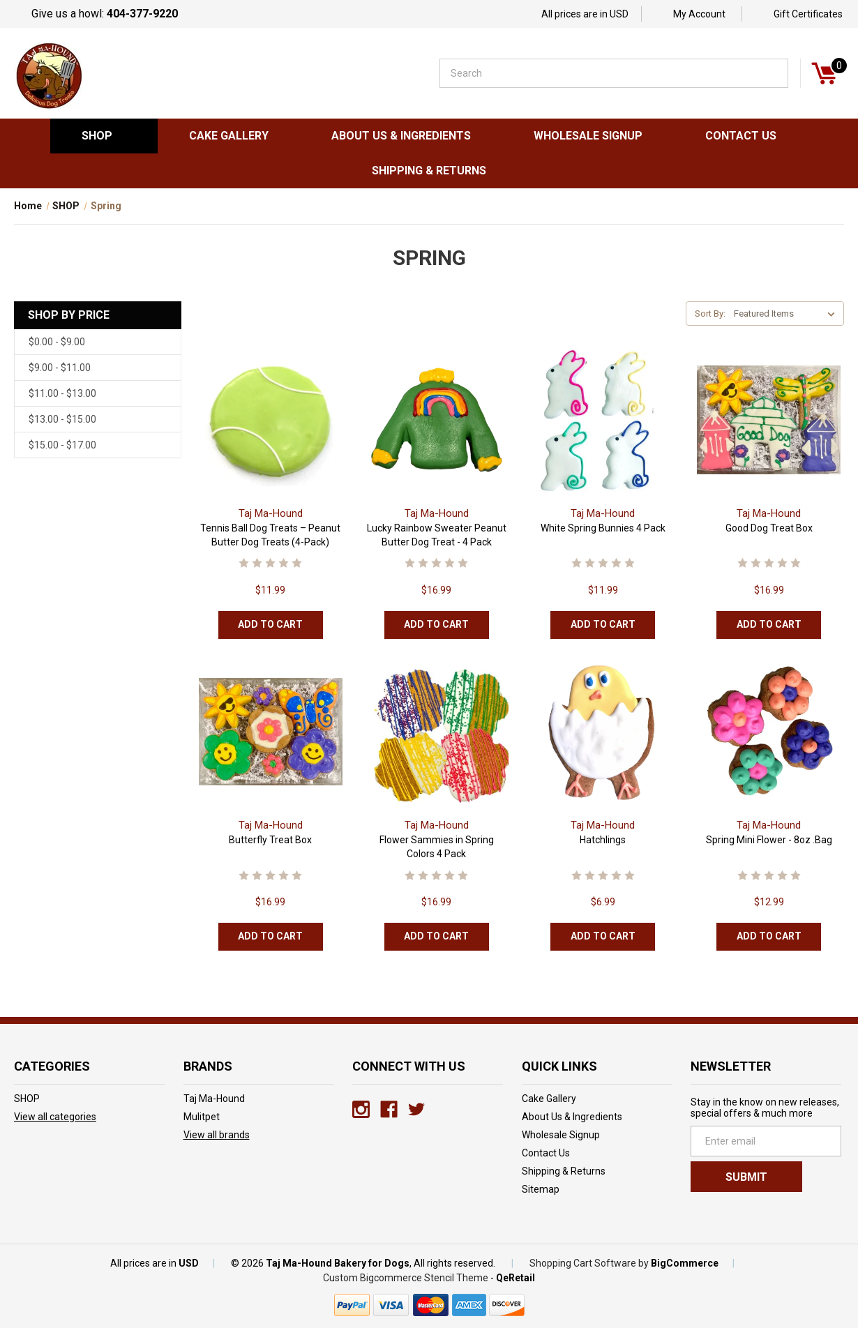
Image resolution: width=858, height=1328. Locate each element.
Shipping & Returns (429, 170)
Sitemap (540, 1189)
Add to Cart (270, 624)
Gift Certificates (808, 14)
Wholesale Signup (588, 135)
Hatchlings (603, 839)
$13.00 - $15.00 (62, 419)
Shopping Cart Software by (589, 1263)
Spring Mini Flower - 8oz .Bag (769, 839)
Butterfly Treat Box (270, 839)
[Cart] (823, 73)
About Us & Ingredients (401, 135)
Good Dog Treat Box (769, 528)
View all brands (216, 1134)
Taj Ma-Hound (214, 1098)
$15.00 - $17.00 (62, 445)
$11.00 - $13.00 (62, 393)
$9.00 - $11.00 (60, 367)
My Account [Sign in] (699, 14)
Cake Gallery (229, 135)
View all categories (55, 1116)
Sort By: (710, 313)
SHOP (104, 135)
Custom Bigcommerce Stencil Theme (405, 1277)
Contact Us (740, 135)
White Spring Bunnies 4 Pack (603, 528)
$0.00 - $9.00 (57, 341)
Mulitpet (201, 1116)
